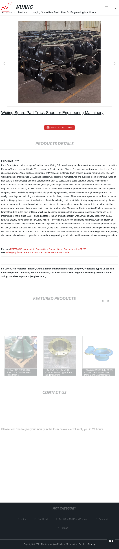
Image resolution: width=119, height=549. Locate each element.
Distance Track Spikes (62, 272)
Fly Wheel (6, 268)
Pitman (65, 527)
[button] (106, 7)
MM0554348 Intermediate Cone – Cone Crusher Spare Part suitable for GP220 (48, 249)
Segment (79, 272)
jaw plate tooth (37, 276)
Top (111, 540)
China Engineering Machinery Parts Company (59, 268)
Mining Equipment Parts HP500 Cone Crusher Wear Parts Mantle (37, 252)
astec (24, 519)
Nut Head (43, 519)
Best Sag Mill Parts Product (74, 519)
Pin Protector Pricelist (24, 268)
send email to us (59, 127)
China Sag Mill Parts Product (34, 272)
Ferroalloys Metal (94, 272)
